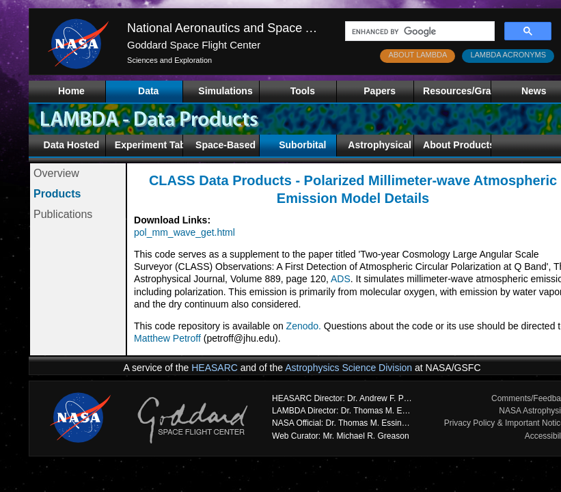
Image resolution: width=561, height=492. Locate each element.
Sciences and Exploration (169, 60)
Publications (62, 214)
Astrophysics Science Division (348, 367)
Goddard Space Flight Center (193, 45)
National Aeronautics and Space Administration (255, 28)
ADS (341, 278)
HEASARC (214, 367)
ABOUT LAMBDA (417, 55)
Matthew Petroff (167, 338)
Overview (56, 173)
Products (57, 194)
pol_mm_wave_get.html (184, 232)
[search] (418, 31)
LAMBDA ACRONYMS (508, 55)
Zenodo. (303, 325)
